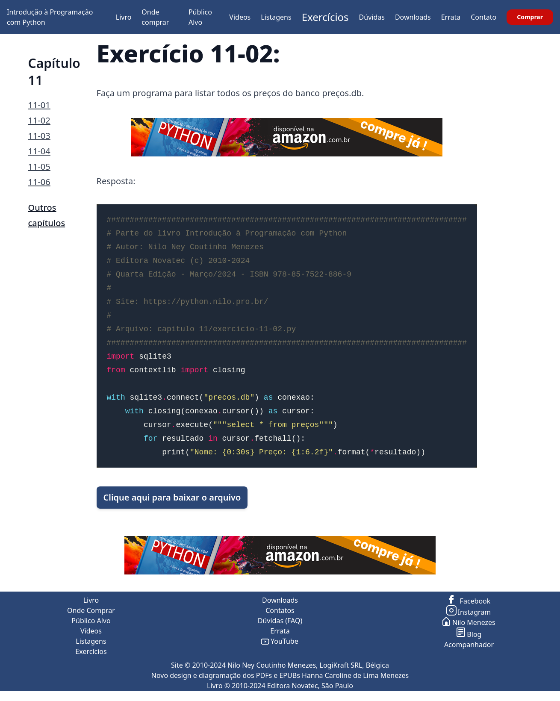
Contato (483, 17)
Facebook (469, 601)
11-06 (39, 182)
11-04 (39, 151)
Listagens (276, 17)
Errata (451, 17)
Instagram (469, 612)
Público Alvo (90, 620)
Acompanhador (469, 644)
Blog (469, 634)
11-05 (39, 166)
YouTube (280, 641)
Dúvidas (372, 17)
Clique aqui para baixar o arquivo (172, 497)
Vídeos (240, 17)
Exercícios (325, 17)
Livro (124, 17)
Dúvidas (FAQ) (280, 620)
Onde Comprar (91, 610)
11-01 (39, 105)
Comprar (530, 17)
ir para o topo (536, 696)
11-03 (39, 135)
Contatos (280, 610)
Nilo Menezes (468, 622)
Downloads (413, 17)
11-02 (39, 120)
